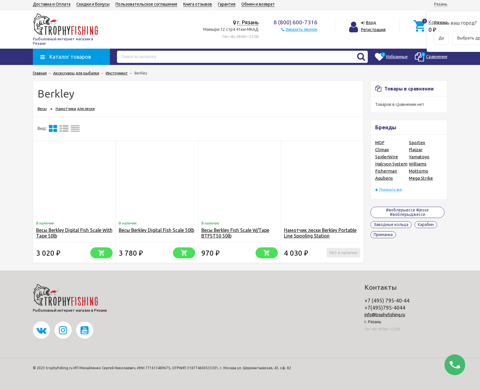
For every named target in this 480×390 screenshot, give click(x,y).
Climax (382, 149)
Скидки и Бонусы (93, 4)
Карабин (426, 224)
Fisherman (386, 170)
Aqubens (384, 178)
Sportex (417, 142)
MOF (379, 142)
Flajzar (416, 149)
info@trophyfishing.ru (385, 314)
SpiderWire (386, 156)
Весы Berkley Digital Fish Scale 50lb (156, 230)
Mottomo (418, 170)
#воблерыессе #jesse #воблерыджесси (407, 212)
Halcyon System (391, 163)
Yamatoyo (419, 156)
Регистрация (373, 29)
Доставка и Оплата (51, 4)
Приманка (383, 234)
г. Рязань (248, 22)
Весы (42, 108)
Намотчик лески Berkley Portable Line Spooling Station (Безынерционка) (320, 235)
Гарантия (226, 4)
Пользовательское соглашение (146, 4)
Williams (417, 163)
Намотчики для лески (75, 108)
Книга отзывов (197, 4)
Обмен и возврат (258, 4)
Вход (371, 22)
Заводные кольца (391, 224)
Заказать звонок (301, 29)
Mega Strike (421, 178)
